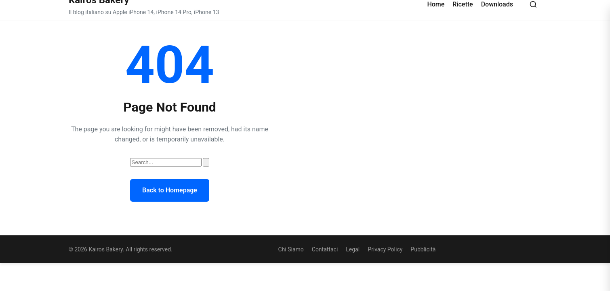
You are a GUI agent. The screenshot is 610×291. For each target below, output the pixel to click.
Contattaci (325, 249)
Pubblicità (422, 249)
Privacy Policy (385, 249)
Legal (353, 249)
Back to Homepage (169, 190)
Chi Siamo (290, 249)
